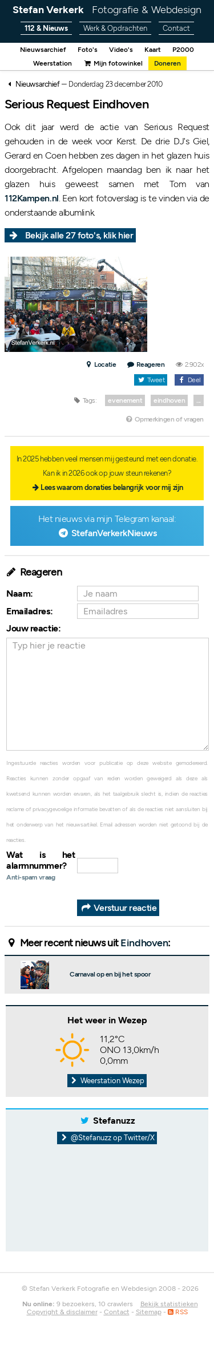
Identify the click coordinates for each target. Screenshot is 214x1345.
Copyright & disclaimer (62, 1312)
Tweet (151, 380)
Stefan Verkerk (107, 9)
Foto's (88, 50)
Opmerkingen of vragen (164, 419)
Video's (121, 50)
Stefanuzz (114, 1120)
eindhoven (169, 400)
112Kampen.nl (32, 198)
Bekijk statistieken (169, 1304)
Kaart (152, 50)
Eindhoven (144, 943)
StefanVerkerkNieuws (113, 533)
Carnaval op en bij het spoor (110, 974)
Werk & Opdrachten (115, 28)
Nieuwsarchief (43, 50)
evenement (125, 400)
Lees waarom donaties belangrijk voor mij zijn (112, 487)
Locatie (100, 364)
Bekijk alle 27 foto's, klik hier (79, 235)
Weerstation (52, 63)
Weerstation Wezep (107, 1080)
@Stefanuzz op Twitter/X (107, 1137)
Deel (189, 380)
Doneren (167, 63)
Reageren (146, 364)
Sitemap (148, 1312)
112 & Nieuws (46, 28)
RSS (178, 1312)
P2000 (183, 50)
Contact (176, 28)
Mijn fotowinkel (113, 63)
